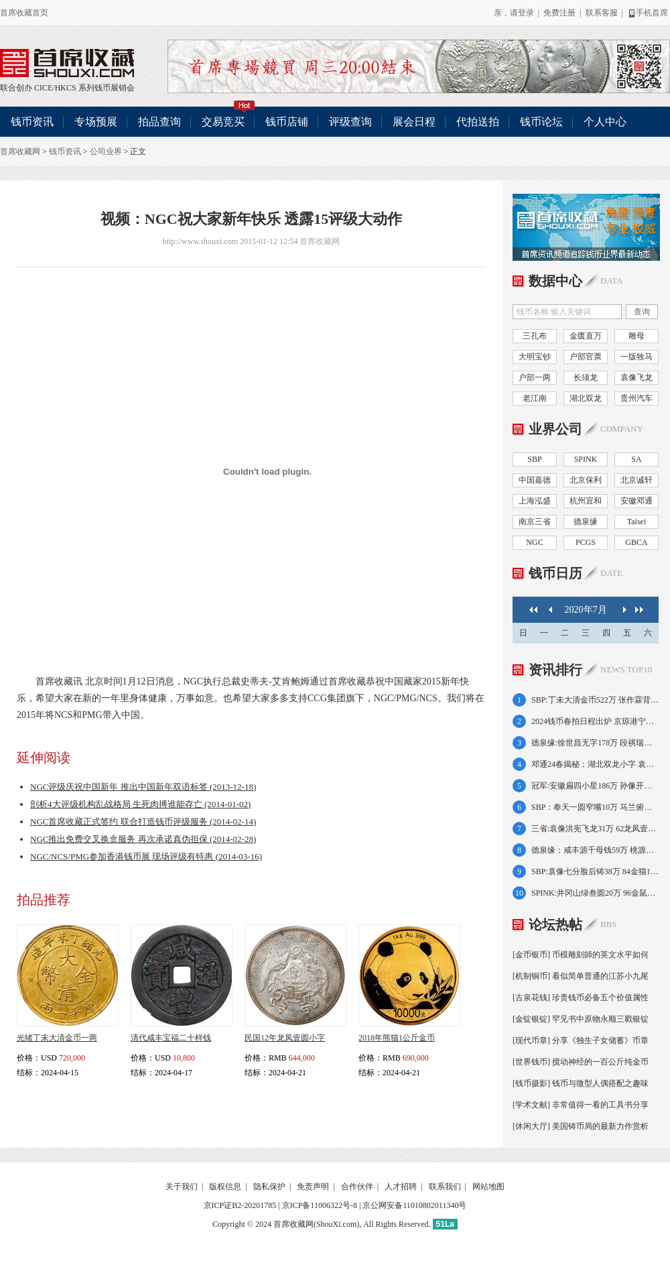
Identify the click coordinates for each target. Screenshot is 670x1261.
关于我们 (181, 1186)
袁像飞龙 (636, 377)
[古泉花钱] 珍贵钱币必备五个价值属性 (581, 997)
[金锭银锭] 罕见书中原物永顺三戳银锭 (581, 1019)
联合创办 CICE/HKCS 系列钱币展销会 (67, 63)
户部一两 (535, 377)
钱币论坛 (541, 121)
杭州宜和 (586, 500)
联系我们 (445, 1186)
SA (636, 459)
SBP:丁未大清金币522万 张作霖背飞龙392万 (595, 700)
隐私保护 (269, 1186)
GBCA (636, 542)
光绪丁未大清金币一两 (57, 1037)
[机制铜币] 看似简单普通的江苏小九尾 (581, 976)
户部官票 (586, 356)
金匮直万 (586, 336)
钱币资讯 (32, 121)
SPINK (586, 459)
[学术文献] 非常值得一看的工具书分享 (581, 1104)
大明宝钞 (535, 356)
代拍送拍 (477, 121)
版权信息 (225, 1186)
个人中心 (605, 121)
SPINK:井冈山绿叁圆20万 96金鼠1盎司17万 (595, 893)
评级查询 (350, 121)
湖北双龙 (586, 398)
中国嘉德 (535, 480)
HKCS (65, 88)
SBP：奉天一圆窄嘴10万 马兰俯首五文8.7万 (595, 807)
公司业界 (106, 151)
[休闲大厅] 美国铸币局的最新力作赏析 (581, 1126)
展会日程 (414, 121)
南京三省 (535, 521)
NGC (534, 542)
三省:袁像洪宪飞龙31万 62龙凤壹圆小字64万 (595, 828)
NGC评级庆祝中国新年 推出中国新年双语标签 (143, 787)
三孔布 (535, 336)
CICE (43, 88)
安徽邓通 (636, 500)
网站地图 (488, 1186)
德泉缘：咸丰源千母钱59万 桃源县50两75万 (595, 850)
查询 (642, 311)
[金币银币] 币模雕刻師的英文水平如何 (581, 954)
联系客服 (602, 12)
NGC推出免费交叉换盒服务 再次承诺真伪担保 (143, 839)
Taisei (636, 521)
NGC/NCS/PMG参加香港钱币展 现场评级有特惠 (146, 856)
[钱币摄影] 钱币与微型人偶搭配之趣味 (581, 1083)
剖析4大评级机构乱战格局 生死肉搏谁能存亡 (140, 804)
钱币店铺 (286, 121)
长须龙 (586, 377)
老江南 (535, 398)
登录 (526, 12)
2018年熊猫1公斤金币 (396, 1037)
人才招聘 (401, 1186)
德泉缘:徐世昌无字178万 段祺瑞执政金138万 (595, 742)
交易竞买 (228, 117)
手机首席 (647, 12)
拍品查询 (159, 121)
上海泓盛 (535, 500)
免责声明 (313, 1186)
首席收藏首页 (24, 12)
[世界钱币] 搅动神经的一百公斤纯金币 (581, 1062)
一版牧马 (636, 356)
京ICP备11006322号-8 (319, 1205)
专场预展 (95, 121)
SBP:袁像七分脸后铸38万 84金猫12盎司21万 (595, 871)
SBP (534, 459)
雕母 (636, 336)
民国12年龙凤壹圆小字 (285, 1037)
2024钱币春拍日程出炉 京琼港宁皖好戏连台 (595, 721)
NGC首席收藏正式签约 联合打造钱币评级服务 (143, 822)
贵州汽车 (636, 398)
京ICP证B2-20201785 (240, 1205)
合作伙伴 (357, 1186)
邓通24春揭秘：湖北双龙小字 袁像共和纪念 (595, 764)
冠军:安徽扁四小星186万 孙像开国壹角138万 (595, 785)
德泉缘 (586, 521)
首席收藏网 (20, 151)
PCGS (586, 542)
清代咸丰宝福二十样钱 (171, 1037)
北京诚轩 (636, 480)
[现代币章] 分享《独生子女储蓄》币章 (581, 1040)
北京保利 (586, 480)
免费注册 (559, 12)
